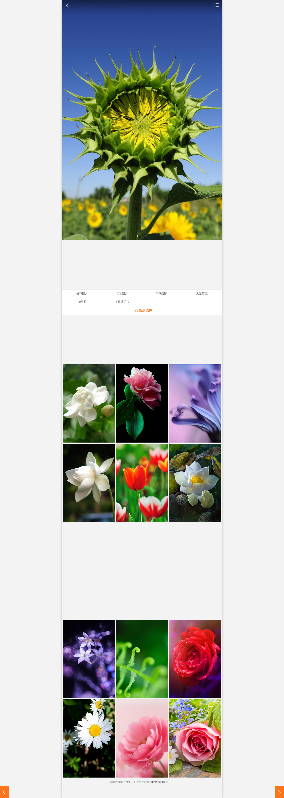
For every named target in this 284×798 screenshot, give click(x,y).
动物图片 (122, 293)
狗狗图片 (162, 293)
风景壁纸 (202, 293)
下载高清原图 (142, 310)
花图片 (82, 301)
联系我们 (157, 782)
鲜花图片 (217, 4)
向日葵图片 (122, 301)
